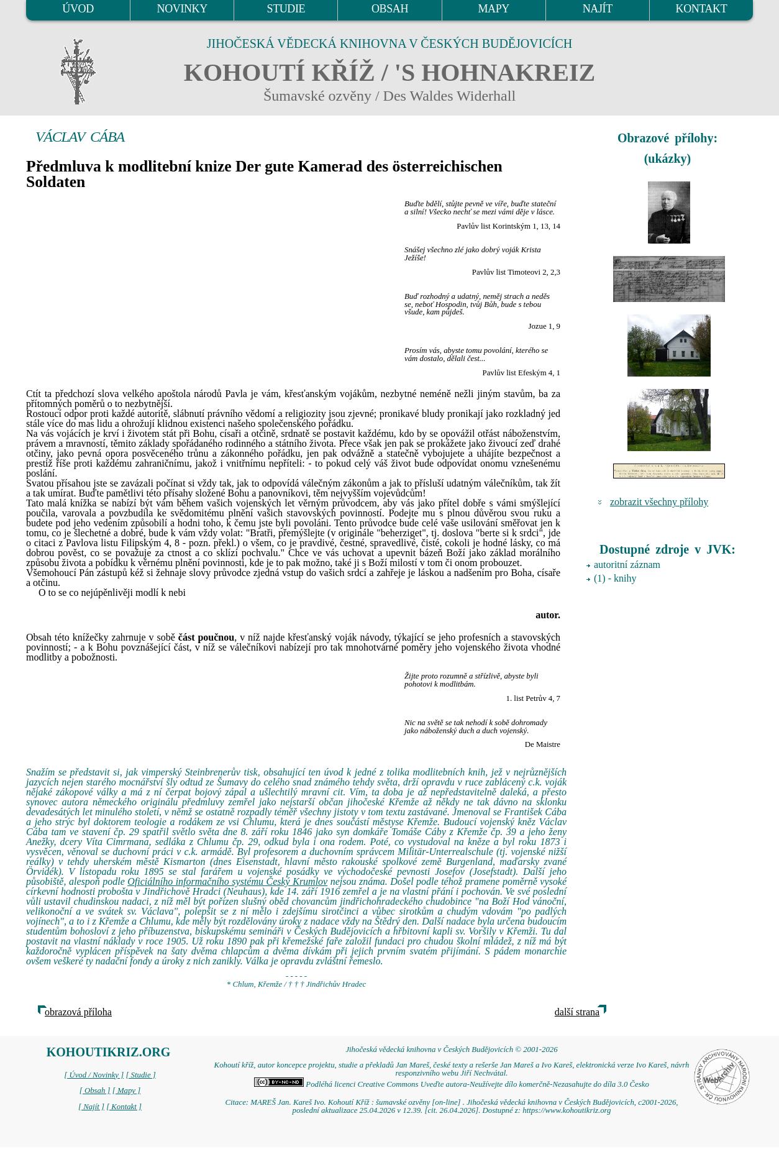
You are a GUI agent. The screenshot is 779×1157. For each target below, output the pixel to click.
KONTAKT (701, 8)
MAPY (493, 8)
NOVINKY (182, 8)
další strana (577, 1012)
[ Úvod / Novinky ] (94, 1075)
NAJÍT (598, 8)
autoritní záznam (627, 564)
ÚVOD (77, 8)
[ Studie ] (140, 1075)
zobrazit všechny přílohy (659, 501)
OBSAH (389, 8)
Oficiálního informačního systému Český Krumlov (227, 881)
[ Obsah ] (95, 1090)
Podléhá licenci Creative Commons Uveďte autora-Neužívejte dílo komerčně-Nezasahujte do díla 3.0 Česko (451, 1084)
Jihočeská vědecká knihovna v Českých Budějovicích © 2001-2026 (451, 1049)
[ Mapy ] (126, 1090)
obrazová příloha (78, 1012)
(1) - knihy (615, 578)
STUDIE (286, 8)
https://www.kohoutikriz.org (566, 1110)
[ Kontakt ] (124, 1106)
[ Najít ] (91, 1106)
